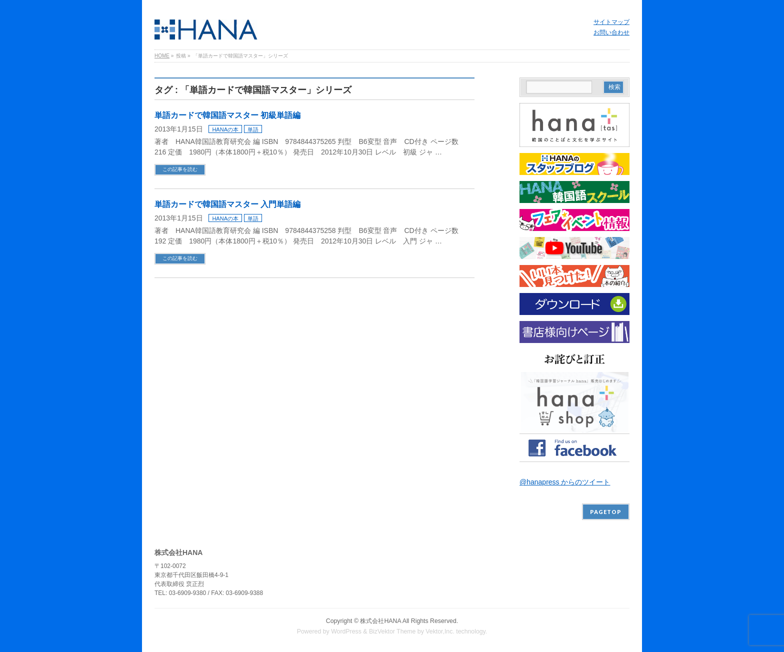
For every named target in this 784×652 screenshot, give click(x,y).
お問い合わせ (612, 32)
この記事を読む (180, 169)
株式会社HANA (380, 621)
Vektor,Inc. (440, 631)
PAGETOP (606, 511)
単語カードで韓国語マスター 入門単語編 (227, 204)
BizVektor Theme (392, 631)
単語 (253, 129)
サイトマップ (612, 22)
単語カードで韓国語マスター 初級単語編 (227, 115)
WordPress (346, 631)
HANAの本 (225, 129)
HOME (162, 55)
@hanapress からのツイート (565, 482)
